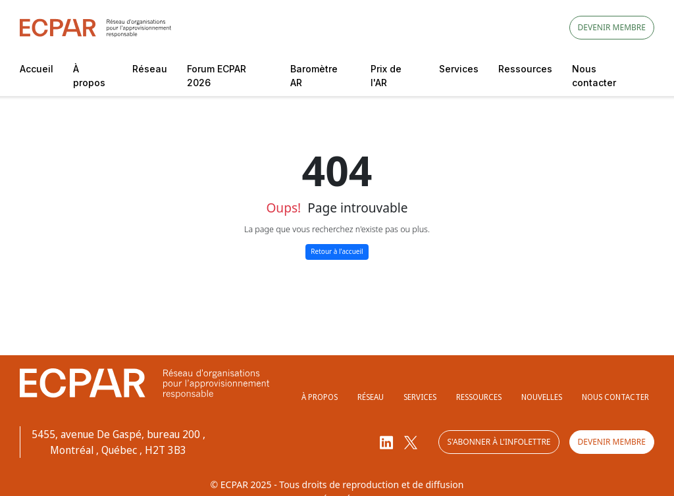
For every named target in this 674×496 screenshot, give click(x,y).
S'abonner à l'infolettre (498, 441)
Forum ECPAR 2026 (216, 75)
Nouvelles (541, 397)
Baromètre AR (314, 75)
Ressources (525, 68)
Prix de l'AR (386, 75)
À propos (89, 75)
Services (459, 68)
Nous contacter (594, 75)
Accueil (36, 68)
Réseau (149, 68)
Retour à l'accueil (337, 251)
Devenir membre (612, 27)
